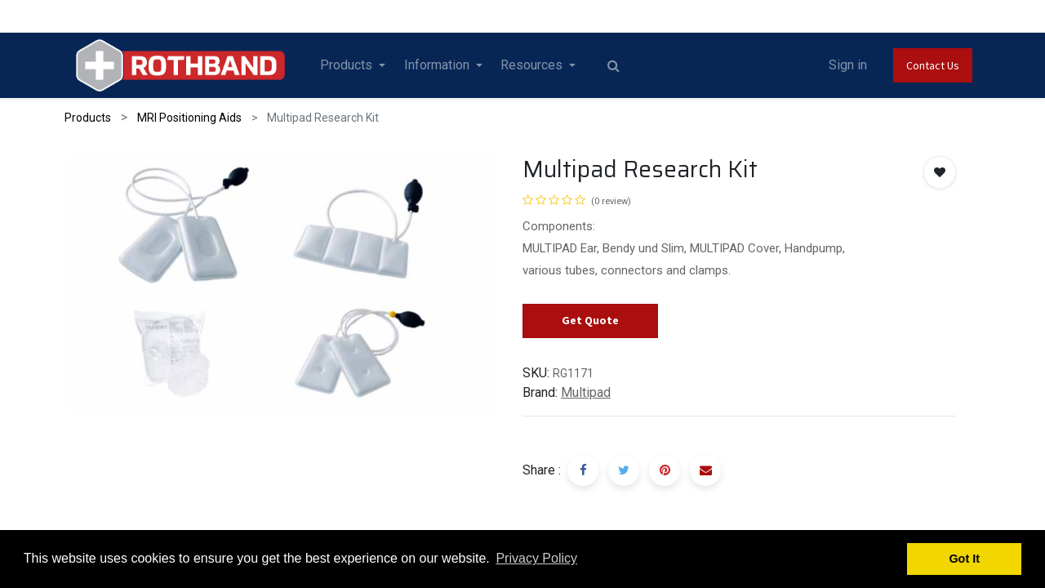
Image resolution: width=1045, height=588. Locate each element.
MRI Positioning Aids (189, 117)
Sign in (848, 65)
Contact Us (932, 65)
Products (87, 117)
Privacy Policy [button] (536, 558)
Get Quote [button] (590, 320)
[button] (939, 172)
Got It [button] (964, 558)
